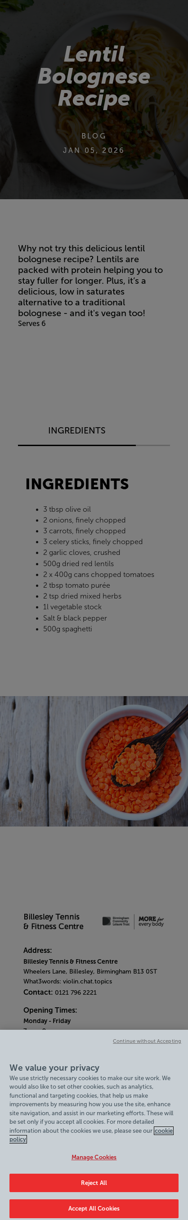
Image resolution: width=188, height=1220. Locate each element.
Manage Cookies (94, 1165)
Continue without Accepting (147, 1049)
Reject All (94, 1190)
